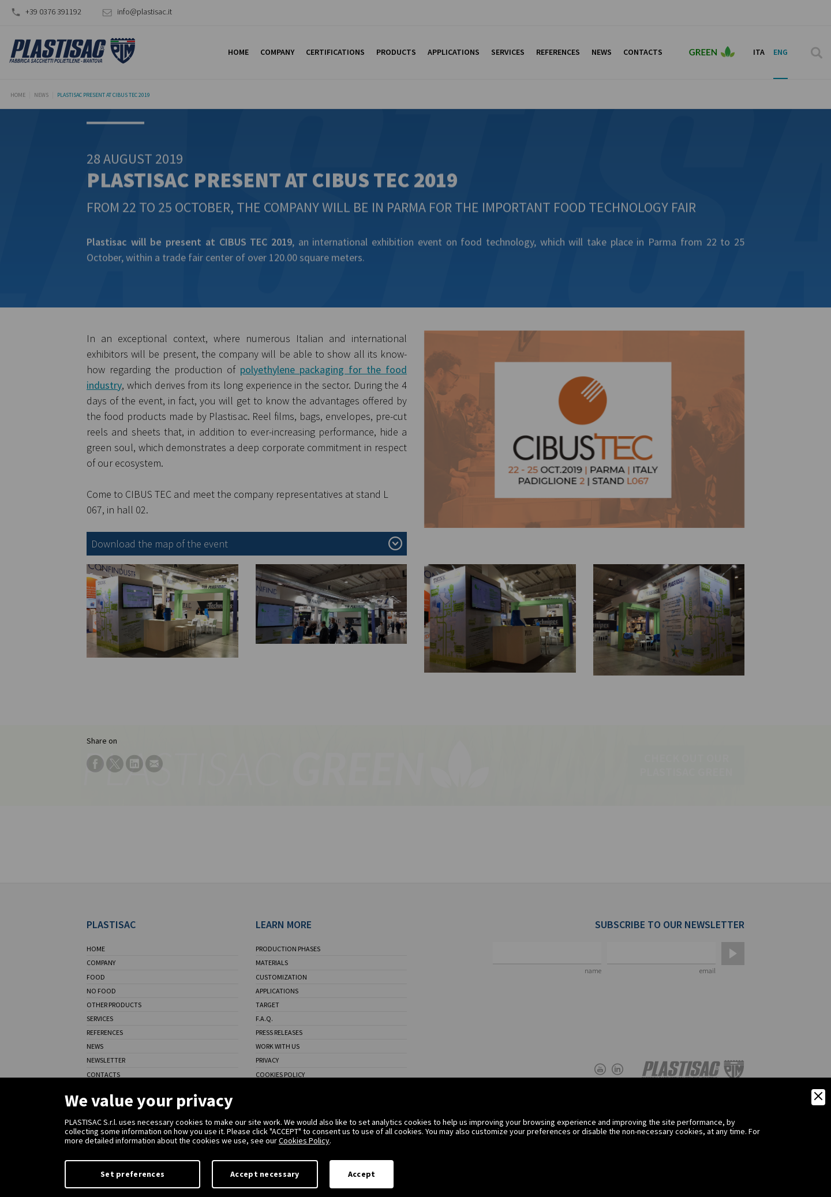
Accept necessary (264, 1174)
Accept (362, 1174)
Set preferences (132, 1174)
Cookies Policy (304, 1140)
